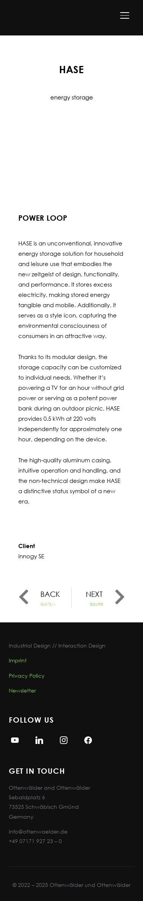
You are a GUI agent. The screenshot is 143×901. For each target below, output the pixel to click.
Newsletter (22, 690)
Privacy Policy (27, 675)
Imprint (18, 660)
